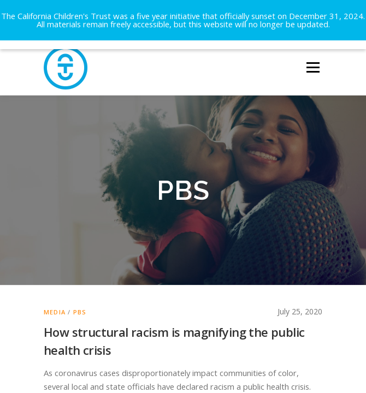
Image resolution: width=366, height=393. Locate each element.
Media (55, 298)
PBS (80, 298)
